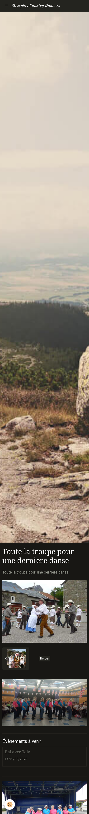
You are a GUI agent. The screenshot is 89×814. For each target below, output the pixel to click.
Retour (44, 658)
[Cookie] (9, 804)
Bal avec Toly (17, 752)
